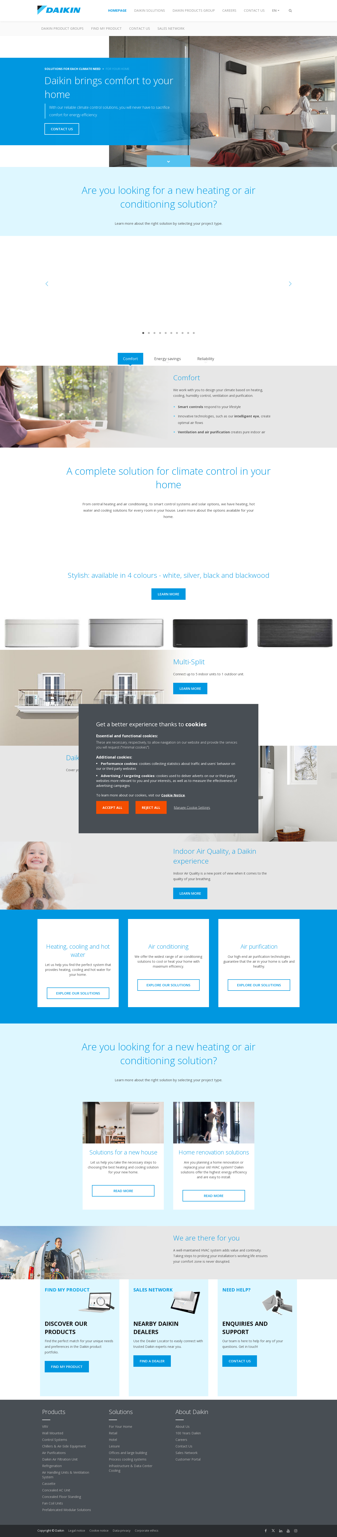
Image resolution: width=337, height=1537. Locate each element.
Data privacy (122, 1530)
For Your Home (120, 1426)
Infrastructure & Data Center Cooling (130, 1468)
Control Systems (54, 1439)
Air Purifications (54, 1452)
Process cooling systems (128, 1459)
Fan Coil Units (52, 1503)
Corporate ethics (146, 1530)
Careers (181, 1439)
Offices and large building (128, 1452)
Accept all (112, 807)
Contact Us (184, 1446)
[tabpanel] (168, 407)
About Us (183, 1426)
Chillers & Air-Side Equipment (64, 1446)
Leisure (114, 1446)
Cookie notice (99, 1530)
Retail (113, 1433)
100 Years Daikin (188, 1433)
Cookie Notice (173, 795)
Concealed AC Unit (56, 1490)
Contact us (139, 28)
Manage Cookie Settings (192, 807)
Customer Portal (188, 1459)
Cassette (48, 1483)
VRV (45, 1426)
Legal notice (76, 1530)
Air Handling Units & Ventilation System (65, 1474)
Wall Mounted (52, 1433)
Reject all (151, 807)
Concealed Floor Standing (61, 1496)
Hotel (113, 1439)
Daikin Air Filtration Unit (60, 1459)
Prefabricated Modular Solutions (66, 1510)
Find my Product (106, 28)
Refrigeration (52, 1466)
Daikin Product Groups (62, 28)
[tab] (130, 359)
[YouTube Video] (168, 284)
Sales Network (171, 28)
